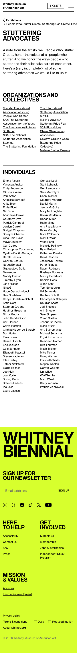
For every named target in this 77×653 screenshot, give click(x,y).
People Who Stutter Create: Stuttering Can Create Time (41, 23)
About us (8, 588)
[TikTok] (30, 505)
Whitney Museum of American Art (14, 5)
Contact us (10, 541)
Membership (48, 541)
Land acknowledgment (17, 594)
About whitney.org (14, 627)
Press (6, 553)
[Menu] (71, 5)
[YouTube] (48, 505)
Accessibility (10, 535)
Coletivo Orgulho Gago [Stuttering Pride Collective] (54, 142)
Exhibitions (13, 20)
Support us (47, 535)
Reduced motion (60, 621)
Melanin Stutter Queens (55, 150)
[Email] (28, 490)
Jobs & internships (52, 547)
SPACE (44, 115)
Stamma (8, 142)
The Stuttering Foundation (19, 146)
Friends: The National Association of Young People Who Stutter (16, 112)
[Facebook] (22, 505)
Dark (39, 621)
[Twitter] (39, 505)
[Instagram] (5, 505)
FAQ (5, 547)
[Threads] (13, 505)
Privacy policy (11, 615)
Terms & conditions (15, 621)
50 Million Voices (50, 127)
